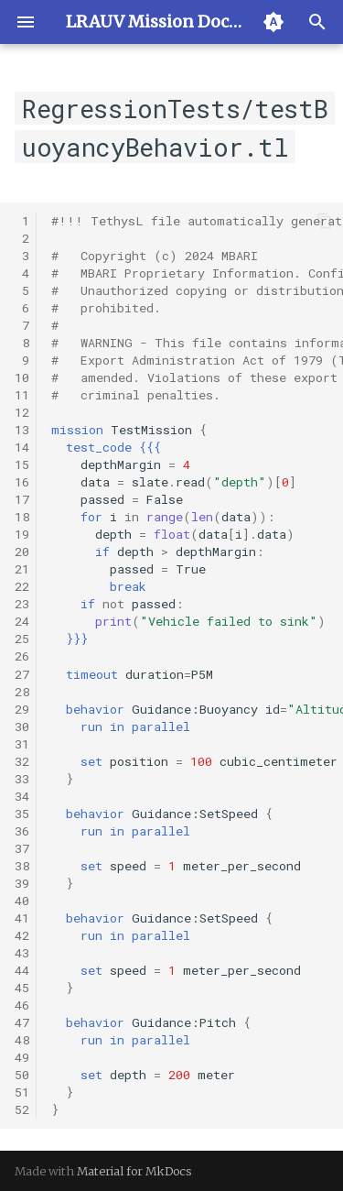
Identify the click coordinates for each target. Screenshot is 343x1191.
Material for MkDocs (134, 1171)
